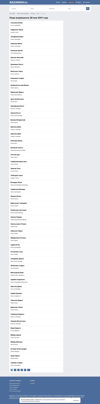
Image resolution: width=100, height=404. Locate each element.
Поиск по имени (13, 389)
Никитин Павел (17, 231)
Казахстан (71, 2)
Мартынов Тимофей (19, 203)
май (38, 13)
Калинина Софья (17, 78)
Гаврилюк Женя (17, 30)
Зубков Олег (16, 169)
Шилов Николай (17, 58)
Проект (32, 380)
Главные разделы (15, 380)
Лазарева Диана (17, 259)
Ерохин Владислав (18, 120)
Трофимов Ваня (17, 37)
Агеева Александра (19, 349)
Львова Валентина (18, 321)
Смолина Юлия (17, 23)
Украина (64, 2)
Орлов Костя (16, 113)
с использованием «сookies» (49, 399)
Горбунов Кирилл (17, 314)
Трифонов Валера (18, 189)
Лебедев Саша (17, 175)
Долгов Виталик (17, 99)
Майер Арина (16, 335)
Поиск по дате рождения (15, 391)
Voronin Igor (15, 155)
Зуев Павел (15, 356)
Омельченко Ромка (18, 224)
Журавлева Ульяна (18, 238)
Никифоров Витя (17, 106)
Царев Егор (15, 245)
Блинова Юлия (16, 141)
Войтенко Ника (17, 71)
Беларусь (78, 2)
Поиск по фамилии (13, 387)
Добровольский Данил (20, 85)
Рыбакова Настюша (18, 210)
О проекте (32, 383)
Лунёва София (16, 363)
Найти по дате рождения (23, 13)
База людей (12, 13)
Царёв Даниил (16, 293)
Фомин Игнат (16, 196)
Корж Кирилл (16, 328)
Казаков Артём (17, 51)
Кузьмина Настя (17, 64)
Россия (58, 2)
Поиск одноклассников (14, 383)
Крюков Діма (16, 127)
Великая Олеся (17, 148)
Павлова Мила (16, 44)
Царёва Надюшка (18, 280)
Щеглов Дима (16, 286)
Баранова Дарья (17, 92)
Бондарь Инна (16, 182)
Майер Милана (16, 342)
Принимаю (76, 400)
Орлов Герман (16, 217)
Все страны (86, 2)
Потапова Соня (17, 252)
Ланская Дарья (17, 300)
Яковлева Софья (17, 266)
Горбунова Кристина (19, 162)
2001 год (33, 13)
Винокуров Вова (17, 273)
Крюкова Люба (17, 307)
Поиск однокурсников (14, 385)
